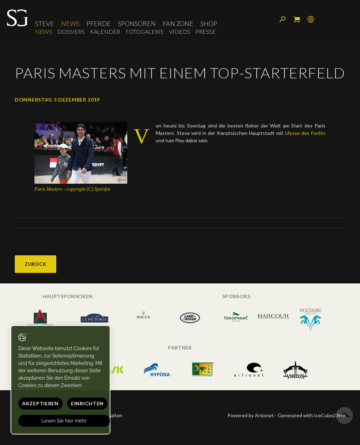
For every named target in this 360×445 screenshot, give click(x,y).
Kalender (105, 31)
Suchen (282, 19)
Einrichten (87, 403)
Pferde (98, 23)
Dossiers (71, 31)
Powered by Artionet (250, 415)
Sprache (310, 19)
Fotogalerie (145, 31)
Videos (179, 31)
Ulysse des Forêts (305, 133)
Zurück (35, 264)
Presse (205, 31)
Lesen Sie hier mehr (64, 421)
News (70, 23)
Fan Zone (178, 23)
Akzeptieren (40, 403)
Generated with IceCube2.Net (311, 415)
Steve (44, 23)
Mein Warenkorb (296, 19)
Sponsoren (137, 23)
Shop (208, 23)
